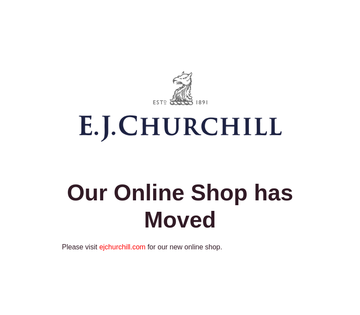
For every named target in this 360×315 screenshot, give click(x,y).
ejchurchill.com (122, 247)
